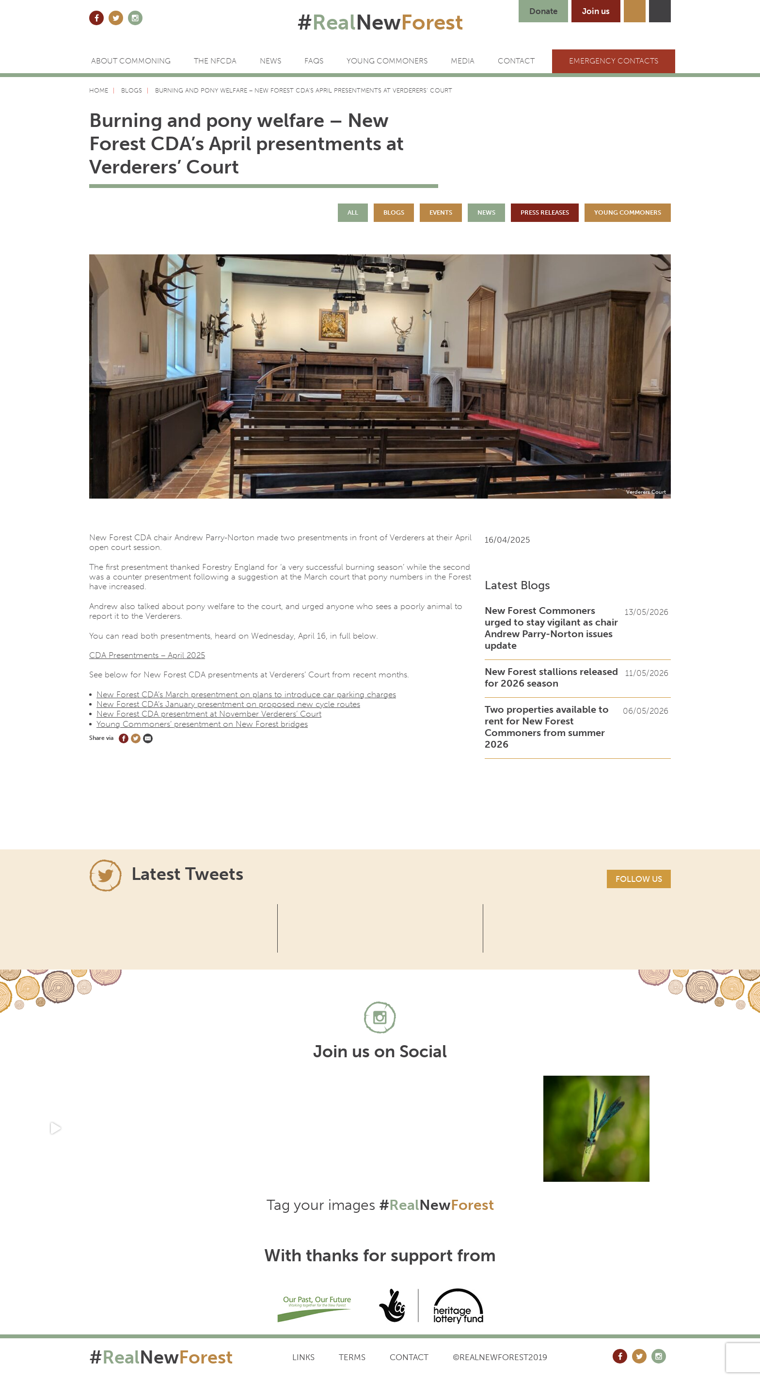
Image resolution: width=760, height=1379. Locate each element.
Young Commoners (387, 60)
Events (440, 212)
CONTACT (516, 60)
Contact (409, 1357)
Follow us (639, 879)
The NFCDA (215, 60)
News (270, 60)
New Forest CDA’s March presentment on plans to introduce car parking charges (246, 694)
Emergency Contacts (613, 60)
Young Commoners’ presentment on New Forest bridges (202, 724)
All (353, 212)
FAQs (313, 60)
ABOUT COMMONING (131, 60)
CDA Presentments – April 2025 (147, 655)
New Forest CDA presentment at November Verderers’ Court (208, 714)
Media (463, 60)
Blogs (393, 212)
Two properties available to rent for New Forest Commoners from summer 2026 (547, 727)
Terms (352, 1357)
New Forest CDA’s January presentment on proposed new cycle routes (228, 704)
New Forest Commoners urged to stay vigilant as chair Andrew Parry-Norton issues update (551, 628)
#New (380, 22)
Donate (543, 11)
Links (303, 1357)
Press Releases (545, 212)
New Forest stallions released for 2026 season (551, 677)
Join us (596, 11)
